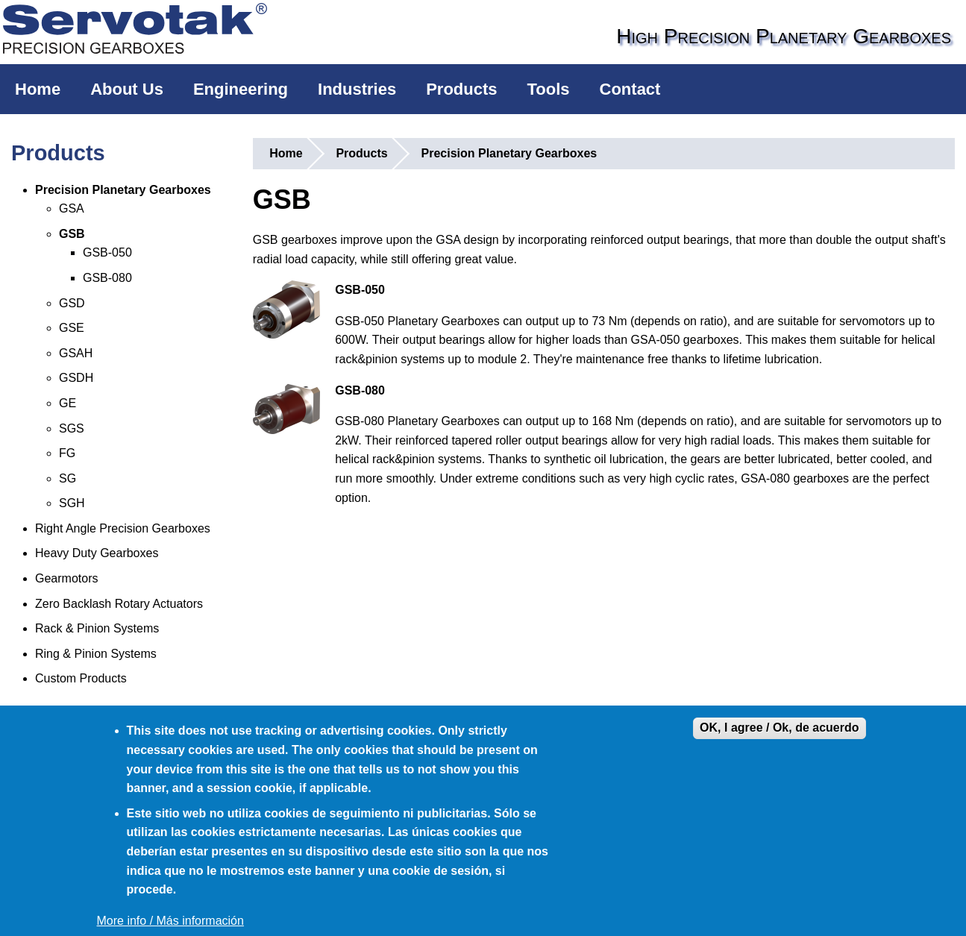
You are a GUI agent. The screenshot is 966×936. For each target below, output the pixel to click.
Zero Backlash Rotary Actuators (119, 603)
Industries (357, 89)
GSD (72, 303)
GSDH (76, 377)
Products (461, 89)
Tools (548, 89)
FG (67, 453)
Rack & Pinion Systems (97, 628)
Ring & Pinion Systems (96, 653)
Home (37, 89)
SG (67, 478)
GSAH (75, 353)
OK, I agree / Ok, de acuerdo (779, 727)
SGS (71, 428)
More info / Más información (170, 920)
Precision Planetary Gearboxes (123, 189)
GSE (71, 327)
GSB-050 (107, 252)
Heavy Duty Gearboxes (96, 553)
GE (67, 403)
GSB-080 (107, 277)
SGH (72, 503)
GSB (72, 233)
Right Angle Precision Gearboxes (122, 528)
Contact (630, 89)
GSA (71, 208)
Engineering (240, 89)
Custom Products (81, 678)
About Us (126, 89)
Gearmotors (66, 578)
